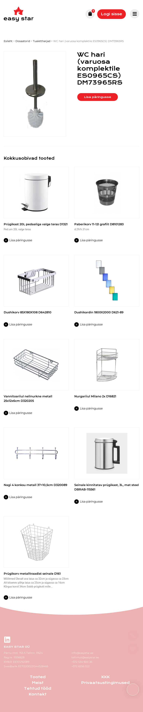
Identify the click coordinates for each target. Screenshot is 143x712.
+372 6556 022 (81, 666)
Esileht (8, 41)
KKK (105, 677)
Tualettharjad (41, 41)
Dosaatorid (22, 41)
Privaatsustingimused (105, 683)
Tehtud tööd (37, 688)
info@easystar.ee (82, 653)
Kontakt (38, 694)
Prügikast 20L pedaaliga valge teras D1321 (36, 224)
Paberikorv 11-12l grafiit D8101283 (99, 224)
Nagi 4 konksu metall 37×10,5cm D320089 (35, 485)
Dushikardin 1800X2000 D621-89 (98, 312)
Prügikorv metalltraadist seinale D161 (32, 573)
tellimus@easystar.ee (85, 657)
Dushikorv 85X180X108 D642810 (27, 312)
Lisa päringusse (97, 97)
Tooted (38, 677)
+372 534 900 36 (82, 661)
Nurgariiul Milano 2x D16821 (95, 396)
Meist (38, 683)
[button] (133, 690)
